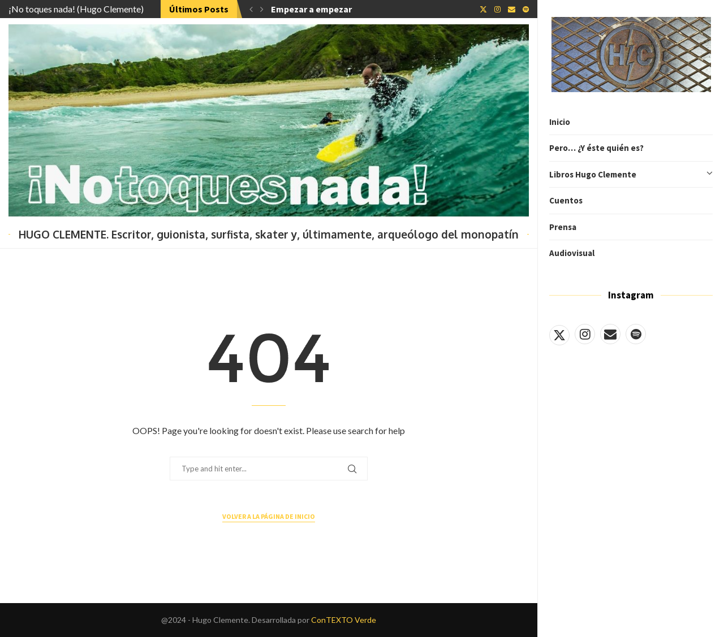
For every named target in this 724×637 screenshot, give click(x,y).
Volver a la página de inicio (268, 516)
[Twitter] (559, 334)
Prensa (562, 227)
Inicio (559, 121)
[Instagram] (585, 334)
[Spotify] (636, 334)
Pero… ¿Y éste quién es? (596, 147)
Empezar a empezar (311, 9)
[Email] (610, 334)
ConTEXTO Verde (343, 620)
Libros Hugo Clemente (631, 175)
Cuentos (566, 200)
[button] (251, 9)
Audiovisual (571, 253)
